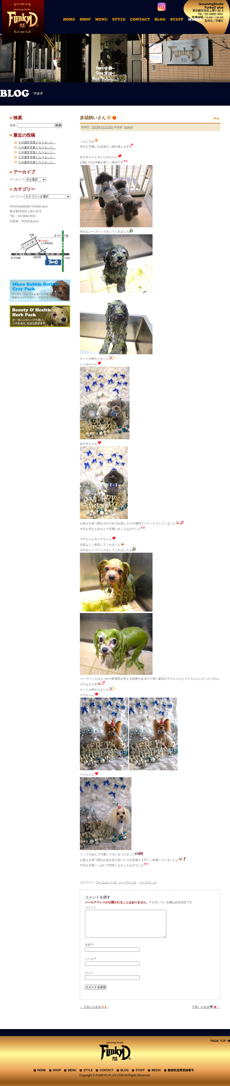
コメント (91, 907)
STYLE (88, 1070)
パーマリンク (148, 882)
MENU (72, 1070)
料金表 (102, 20)
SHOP (57, 1070)
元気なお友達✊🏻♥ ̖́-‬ (94, 1007)
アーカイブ (17, 179)
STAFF (140, 1070)
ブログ (162, 20)
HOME (70, 20)
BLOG (124, 1070)
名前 (89, 944)
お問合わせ (142, 20)
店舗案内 (86, 20)
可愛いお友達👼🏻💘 (206, 1007)
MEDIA (156, 1070)
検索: (13, 125)
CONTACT (107, 1070)
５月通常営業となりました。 (37, 142)
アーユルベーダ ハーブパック (116, 882)
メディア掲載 (198, 20)
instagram (161, 6)
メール (90, 959)
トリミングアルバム (120, 20)
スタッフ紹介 (178, 20)
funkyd (128, 127)
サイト (89, 973)
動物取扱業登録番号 (181, 1070)
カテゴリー (17, 196)
